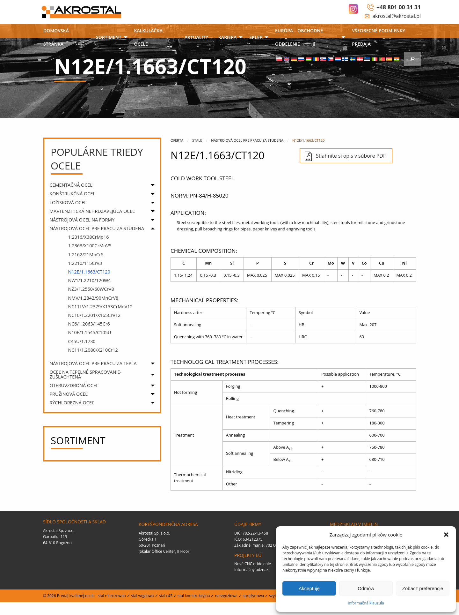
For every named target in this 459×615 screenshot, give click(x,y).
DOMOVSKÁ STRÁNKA (56, 37)
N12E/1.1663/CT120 (89, 272)
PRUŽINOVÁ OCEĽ (68, 394)
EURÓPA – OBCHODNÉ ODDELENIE (299, 37)
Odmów (366, 588)
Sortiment (108, 37)
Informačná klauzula (366, 603)
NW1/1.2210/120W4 (89, 280)
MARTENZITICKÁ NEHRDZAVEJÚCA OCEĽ (92, 211)
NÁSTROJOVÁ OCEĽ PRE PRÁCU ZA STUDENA (96, 228)
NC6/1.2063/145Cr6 (89, 324)
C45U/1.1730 (81, 341)
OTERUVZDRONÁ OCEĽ (73, 385)
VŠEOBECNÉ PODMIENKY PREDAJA (378, 37)
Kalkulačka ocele (148, 37)
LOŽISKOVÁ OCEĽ (67, 202)
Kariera (227, 37)
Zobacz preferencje (422, 588)
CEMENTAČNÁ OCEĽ (70, 185)
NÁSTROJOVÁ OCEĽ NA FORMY (81, 220)
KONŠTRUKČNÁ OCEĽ (72, 194)
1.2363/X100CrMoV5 (90, 246)
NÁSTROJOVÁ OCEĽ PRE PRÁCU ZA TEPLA (92, 363)
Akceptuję (309, 588)
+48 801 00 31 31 (398, 7)
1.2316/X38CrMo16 (88, 237)
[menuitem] (64, 38)
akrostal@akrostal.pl (396, 15)
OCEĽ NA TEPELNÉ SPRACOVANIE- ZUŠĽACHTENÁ (85, 374)
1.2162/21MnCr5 (86, 254)
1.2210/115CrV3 (85, 263)
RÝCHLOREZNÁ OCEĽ (71, 403)
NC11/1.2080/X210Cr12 (93, 350)
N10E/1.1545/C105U (89, 332)
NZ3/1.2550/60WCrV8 (91, 289)
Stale (197, 140)
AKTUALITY (196, 37)
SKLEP (255, 37)
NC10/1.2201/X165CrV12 (94, 315)
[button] (446, 534)
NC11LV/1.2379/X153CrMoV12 (100, 307)
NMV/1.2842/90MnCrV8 (93, 298)
